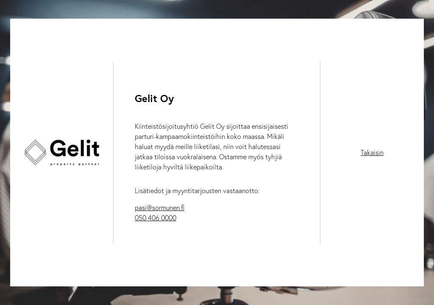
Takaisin (372, 152)
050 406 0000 (155, 218)
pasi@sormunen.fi (159, 207)
